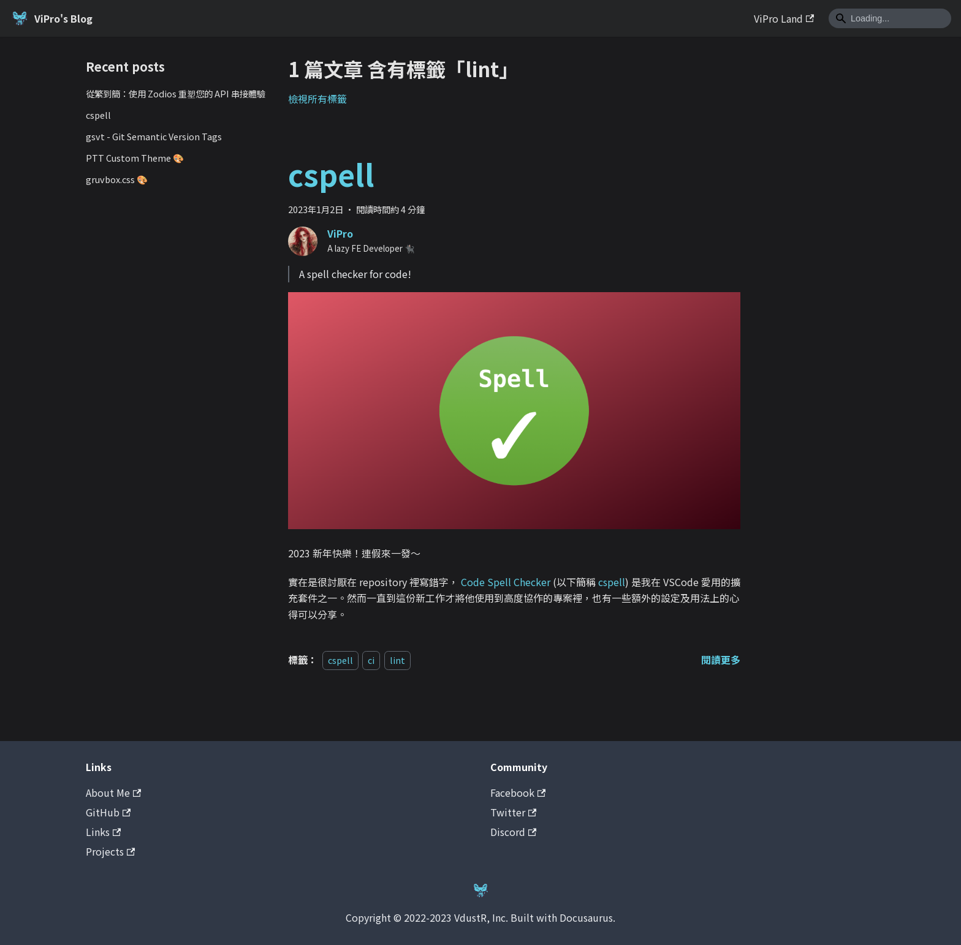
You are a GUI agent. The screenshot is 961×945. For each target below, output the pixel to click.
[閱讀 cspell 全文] (720, 659)
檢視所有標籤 (317, 98)
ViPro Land (784, 18)
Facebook (517, 792)
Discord (513, 831)
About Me (113, 792)
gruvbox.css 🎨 (117, 179)
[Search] (890, 18)
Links (103, 831)
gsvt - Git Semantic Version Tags (154, 136)
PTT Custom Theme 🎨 (135, 157)
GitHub (108, 812)
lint (397, 659)
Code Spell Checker (505, 581)
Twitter (513, 812)
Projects (110, 851)
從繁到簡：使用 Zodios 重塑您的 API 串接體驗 (175, 93)
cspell (98, 114)
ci (371, 659)
